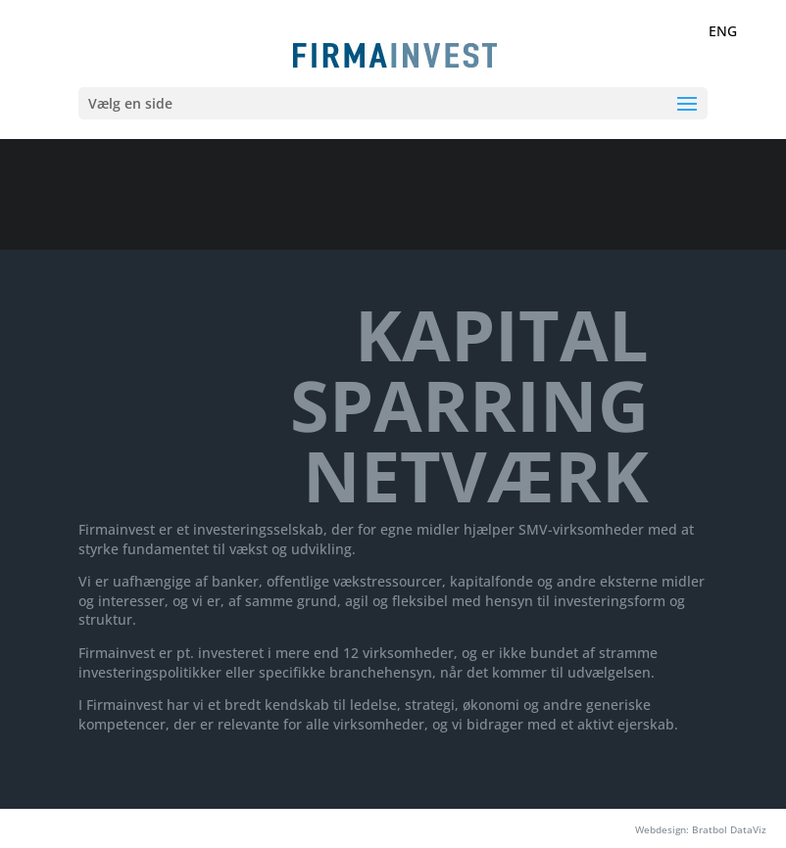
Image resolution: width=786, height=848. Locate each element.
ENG (723, 31)
